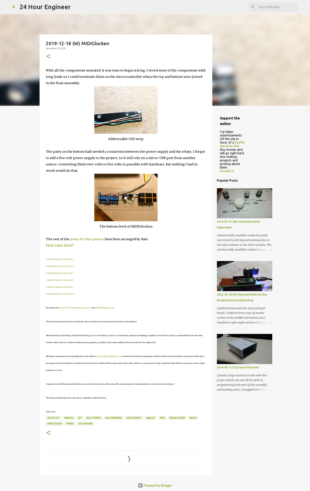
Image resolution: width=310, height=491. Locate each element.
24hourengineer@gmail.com (109, 356)
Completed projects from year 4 (60, 280)
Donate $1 (227, 171)
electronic (93, 418)
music (193, 418)
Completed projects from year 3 (60, 273)
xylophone (85, 423)
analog (69, 418)
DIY (80, 418)
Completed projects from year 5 (60, 287)
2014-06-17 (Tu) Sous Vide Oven (238, 367)
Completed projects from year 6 (60, 294)
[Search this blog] (277, 7)
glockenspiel (113, 418)
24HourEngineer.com (105, 308)
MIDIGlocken (177, 418)
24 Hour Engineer (45, 6)
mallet (150, 418)
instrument (134, 418)
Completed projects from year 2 (60, 266)
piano (70, 423)
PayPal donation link (232, 144)
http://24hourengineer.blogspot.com (75, 308)
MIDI (162, 418)
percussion (54, 423)
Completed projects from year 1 (60, 259)
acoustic (53, 418)
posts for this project (87, 239)
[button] (48, 56)
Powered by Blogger (155, 485)
